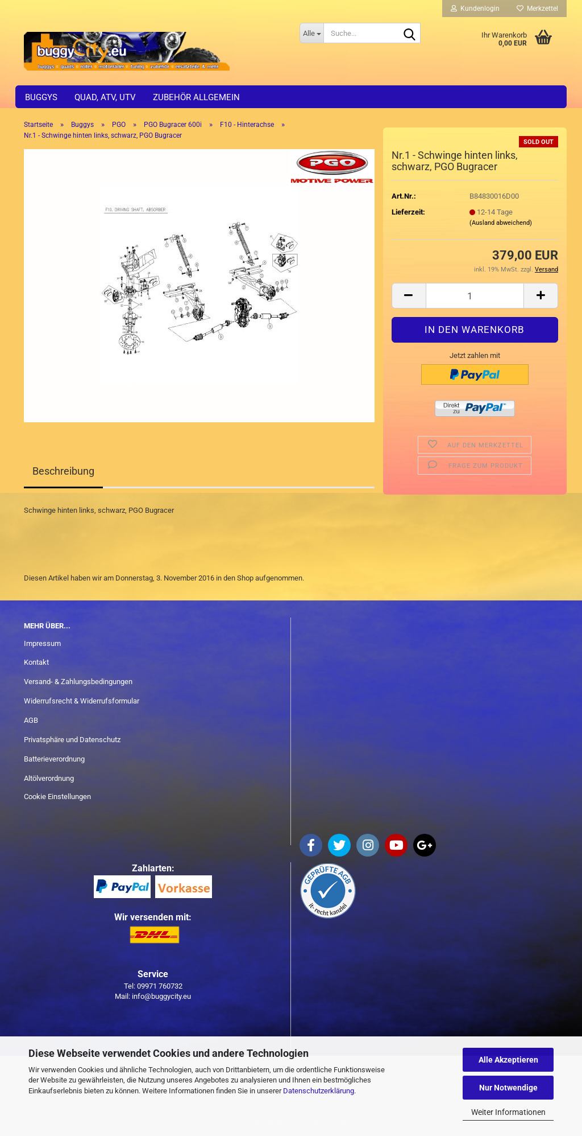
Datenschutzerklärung (318, 1090)
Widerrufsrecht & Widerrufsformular (81, 701)
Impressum (42, 643)
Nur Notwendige (508, 1087)
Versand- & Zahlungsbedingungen (78, 681)
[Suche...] (311, 33)
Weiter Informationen (508, 1112)
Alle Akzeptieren (508, 1059)
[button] (409, 295)
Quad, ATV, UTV (105, 97)
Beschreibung (63, 471)
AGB (31, 720)
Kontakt (36, 662)
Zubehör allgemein (196, 97)
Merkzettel (537, 9)
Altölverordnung (49, 778)
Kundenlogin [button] (475, 9)
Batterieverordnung (54, 759)
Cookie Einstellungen (57, 796)
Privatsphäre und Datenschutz (72, 739)
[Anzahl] (475, 295)
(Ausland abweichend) (500, 223)
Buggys (41, 97)
